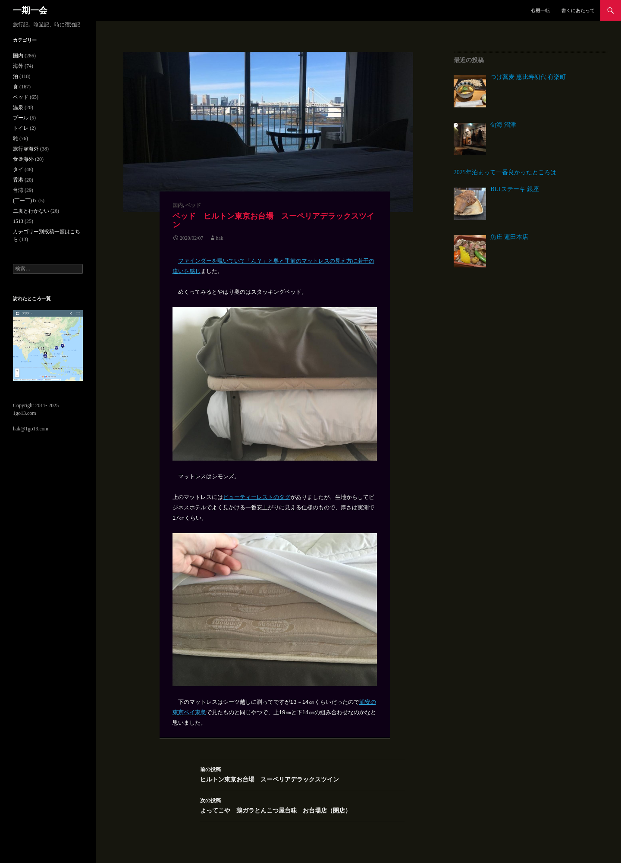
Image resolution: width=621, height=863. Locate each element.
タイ (18, 169)
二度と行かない (31, 211)
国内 (177, 205)
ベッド (193, 205)
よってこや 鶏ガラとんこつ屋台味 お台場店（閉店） (302, 804)
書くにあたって (578, 10)
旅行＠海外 (26, 149)
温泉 (18, 107)
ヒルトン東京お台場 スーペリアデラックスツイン (302, 773)
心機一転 (540, 10)
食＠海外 (23, 159)
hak (219, 238)
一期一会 (30, 10)
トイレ (20, 128)
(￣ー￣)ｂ (25, 201)
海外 (18, 66)
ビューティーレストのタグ (256, 497)
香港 (18, 180)
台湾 (18, 190)
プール (20, 118)
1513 (18, 221)
